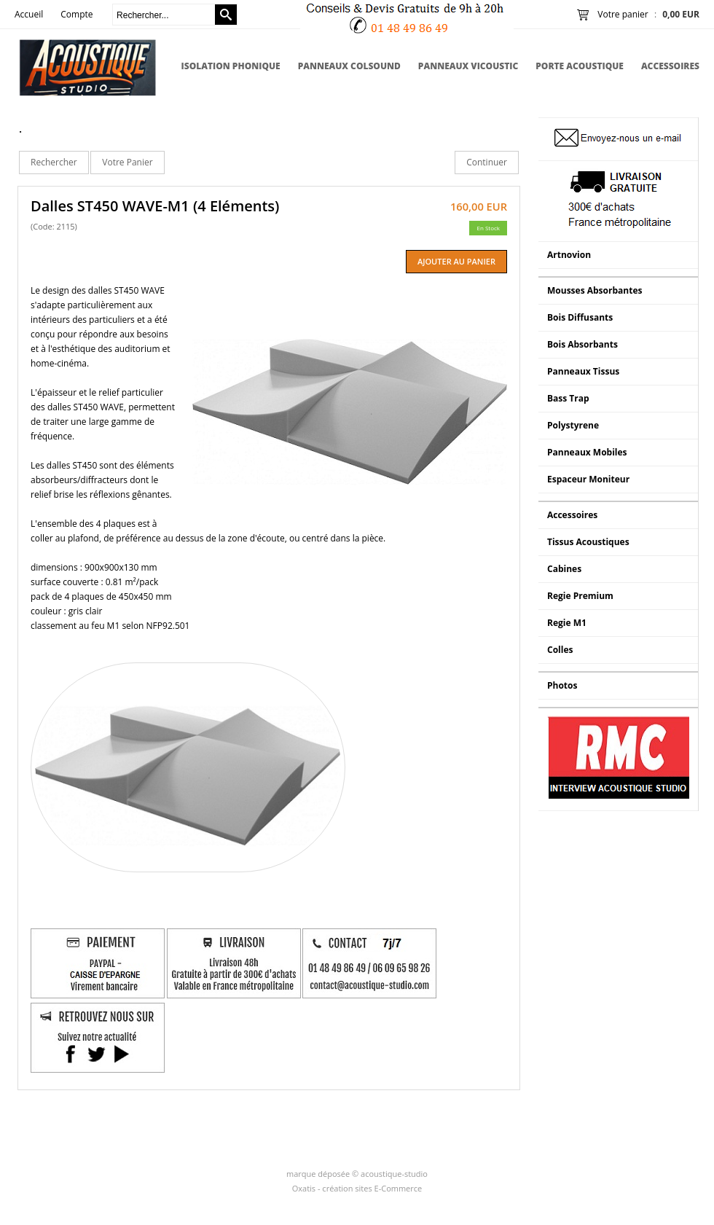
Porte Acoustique (580, 66)
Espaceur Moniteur (588, 479)
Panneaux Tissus (583, 371)
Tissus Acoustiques (588, 542)
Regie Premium (580, 596)
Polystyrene (573, 425)
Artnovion (569, 254)
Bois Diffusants (580, 317)
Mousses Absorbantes (594, 290)
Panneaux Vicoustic (468, 66)
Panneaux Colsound (349, 66)
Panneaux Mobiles (587, 452)
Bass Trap (568, 398)
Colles (560, 649)
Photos (562, 685)
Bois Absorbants (582, 344)
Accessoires (670, 66)
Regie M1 (566, 623)
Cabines (564, 569)
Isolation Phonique (230, 66)
